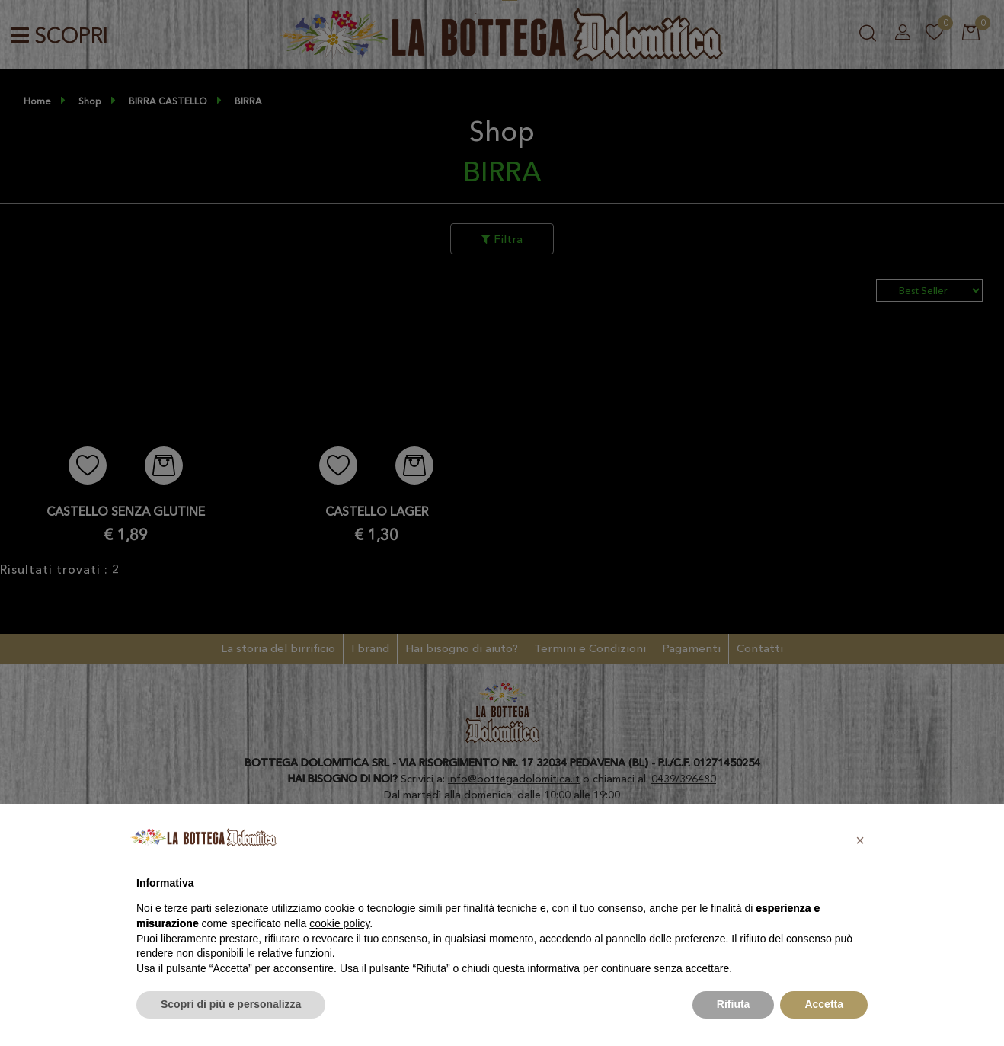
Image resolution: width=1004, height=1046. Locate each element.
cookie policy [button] (339, 923)
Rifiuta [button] (733, 1004)
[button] (860, 840)
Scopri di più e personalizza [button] (231, 1004)
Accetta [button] (823, 1004)
